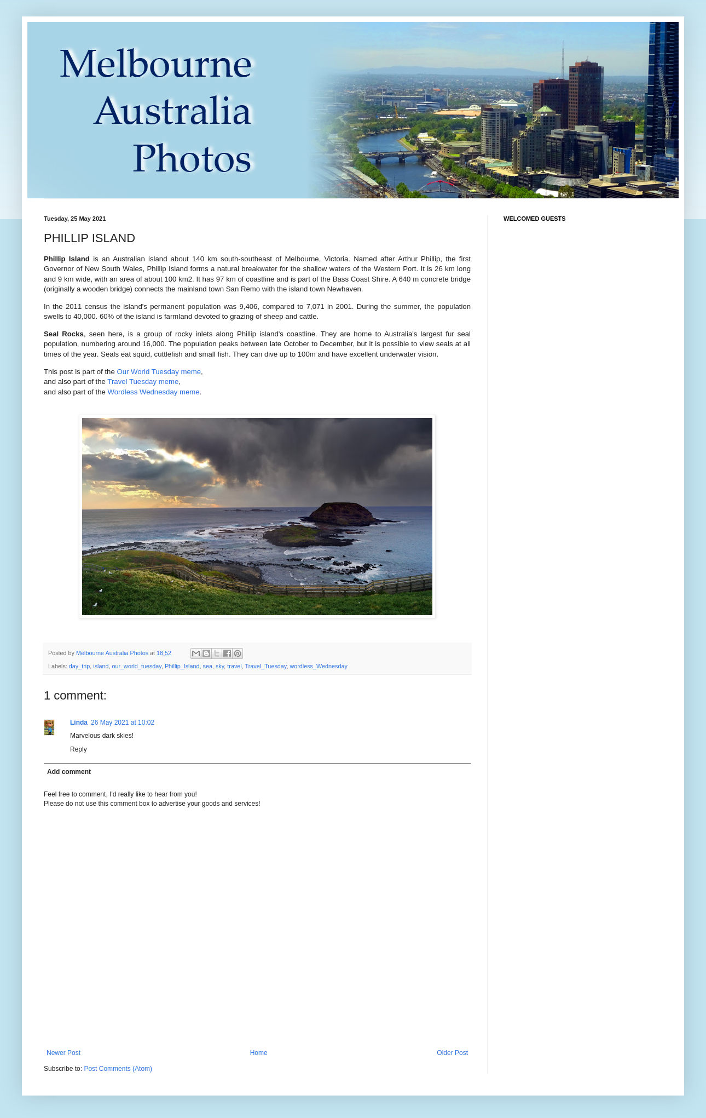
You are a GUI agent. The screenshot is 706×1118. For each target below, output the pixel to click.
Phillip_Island (182, 666)
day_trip (79, 666)
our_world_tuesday (136, 666)
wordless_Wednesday (318, 666)
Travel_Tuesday (266, 666)
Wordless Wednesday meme (154, 392)
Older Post (452, 1053)
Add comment (69, 772)
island (100, 666)
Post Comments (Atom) (118, 1069)
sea (207, 666)
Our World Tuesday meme (159, 372)
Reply (78, 749)
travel (234, 666)
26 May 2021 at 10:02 (122, 722)
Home (259, 1053)
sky (220, 666)
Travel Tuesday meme (142, 381)
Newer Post (63, 1053)
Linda (79, 722)
